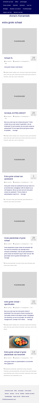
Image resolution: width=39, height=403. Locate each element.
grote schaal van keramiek (15, 201)
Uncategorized (25, 61)
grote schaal (15, 74)
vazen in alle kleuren (19, 76)
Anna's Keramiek (19, 15)
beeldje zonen (16, 72)
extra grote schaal (24, 72)
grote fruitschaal (32, 72)
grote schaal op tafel (23, 74)
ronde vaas (11, 76)
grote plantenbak (8, 373)
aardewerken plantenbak (10, 369)
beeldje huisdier (8, 72)
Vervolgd (15, 130)
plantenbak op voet (17, 375)
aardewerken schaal (21, 369)
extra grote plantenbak (10, 263)
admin (9, 61)
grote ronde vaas (8, 74)
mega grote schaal (29, 373)
